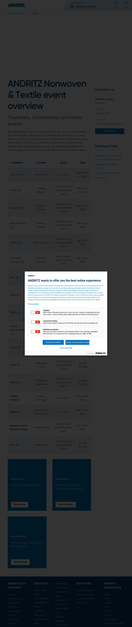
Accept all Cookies (53, 342)
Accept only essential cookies (77, 342)
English (32, 276)
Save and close (66, 348)
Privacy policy (33, 304)
